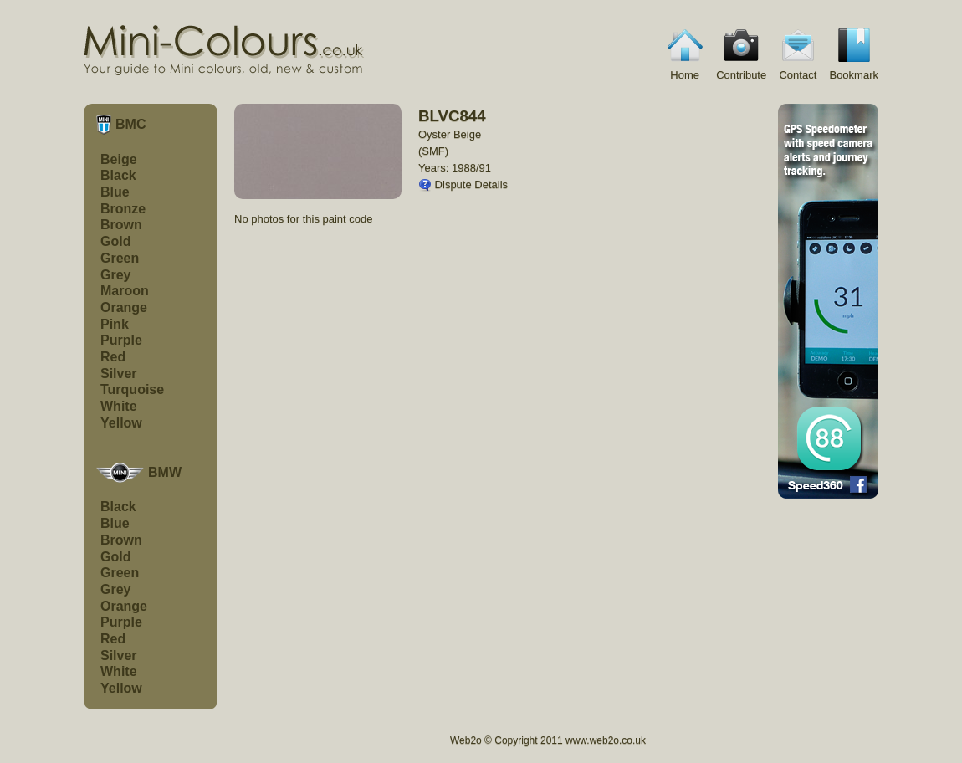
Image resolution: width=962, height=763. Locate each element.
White (118, 406)
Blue (115, 192)
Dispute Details (463, 184)
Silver (118, 373)
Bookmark (853, 53)
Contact (798, 53)
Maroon (124, 291)
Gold (115, 241)
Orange (123, 307)
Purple (121, 340)
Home (685, 53)
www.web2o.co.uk (605, 740)
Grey (115, 275)
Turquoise (132, 389)
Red (112, 357)
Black (118, 175)
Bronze (123, 209)
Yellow (121, 423)
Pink (114, 324)
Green (119, 258)
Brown (121, 225)
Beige (118, 159)
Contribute (741, 53)
